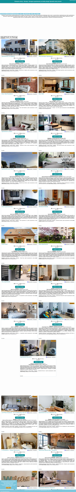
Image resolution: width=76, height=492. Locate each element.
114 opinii (63, 460)
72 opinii (43, 366)
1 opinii (24, 103)
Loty (20, 13)
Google (2, 481)
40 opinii (62, 291)
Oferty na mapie (9, 13)
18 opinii (63, 422)
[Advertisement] (38, 27)
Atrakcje (32, 13)
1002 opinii (27, 460)
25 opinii (67, 329)
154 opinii (22, 254)
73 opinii (61, 141)
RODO (11, 486)
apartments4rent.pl (73, 0)
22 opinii (32, 422)
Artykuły (37, 13)
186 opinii (25, 66)
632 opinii (23, 329)
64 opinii (61, 216)
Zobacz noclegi (20, 63)
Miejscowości (15, 13)
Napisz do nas (49, 490)
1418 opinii (61, 254)
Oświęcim (35, 40)
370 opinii (23, 291)
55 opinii (24, 216)
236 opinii (62, 66)
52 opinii (59, 103)
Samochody (26, 13)
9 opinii (24, 141)
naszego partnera (16, 73)
